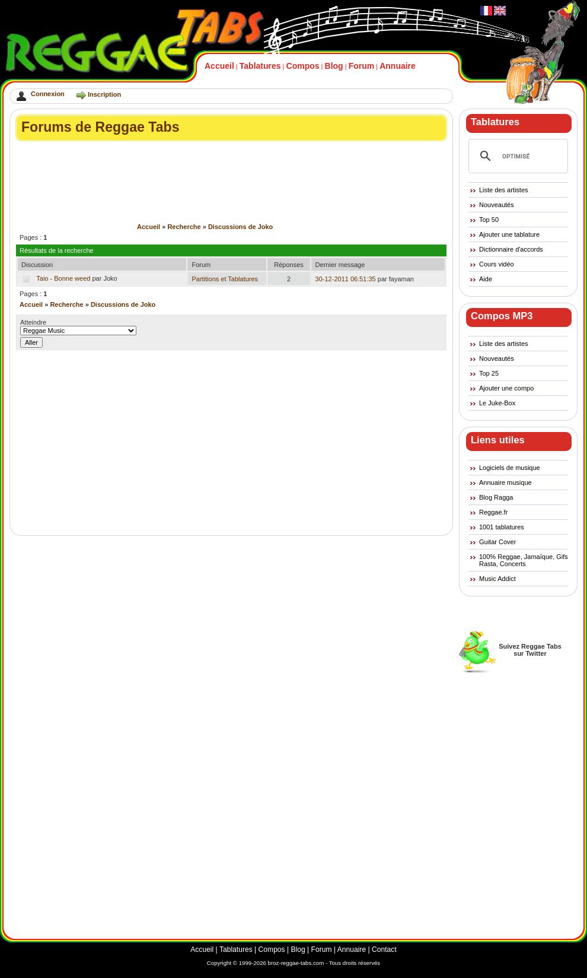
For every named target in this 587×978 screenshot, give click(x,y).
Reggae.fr (493, 512)
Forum (362, 66)
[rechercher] (516, 156)
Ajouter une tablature (509, 234)
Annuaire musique (505, 482)
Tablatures (260, 66)
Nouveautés (496, 204)
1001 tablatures (501, 527)
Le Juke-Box (497, 403)
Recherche (183, 226)
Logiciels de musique (509, 467)
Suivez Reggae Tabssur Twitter (530, 650)
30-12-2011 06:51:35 (345, 278)
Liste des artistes (503, 189)
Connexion (48, 93)
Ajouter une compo (506, 388)
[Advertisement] (232, 151)
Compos (303, 66)
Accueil (219, 66)
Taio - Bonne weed (63, 278)
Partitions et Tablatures (225, 278)
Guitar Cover (497, 541)
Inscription (104, 94)
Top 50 (489, 219)
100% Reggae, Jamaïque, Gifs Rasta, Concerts (523, 560)
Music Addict (497, 578)
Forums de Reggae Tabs (100, 127)
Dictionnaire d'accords (511, 249)
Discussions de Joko (240, 226)
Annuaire (397, 66)
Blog (334, 66)
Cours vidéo (496, 264)
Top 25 (489, 373)
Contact (384, 949)
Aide (485, 278)
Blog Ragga (496, 497)
